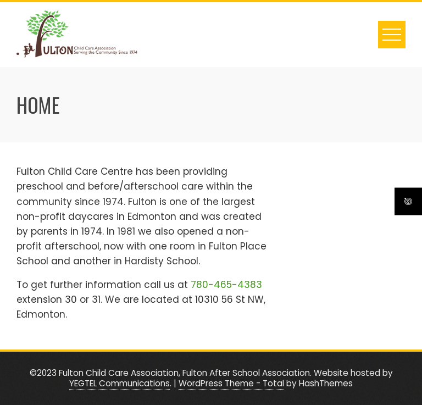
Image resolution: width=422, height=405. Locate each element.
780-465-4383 (226, 284)
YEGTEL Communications (119, 383)
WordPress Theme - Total (231, 383)
